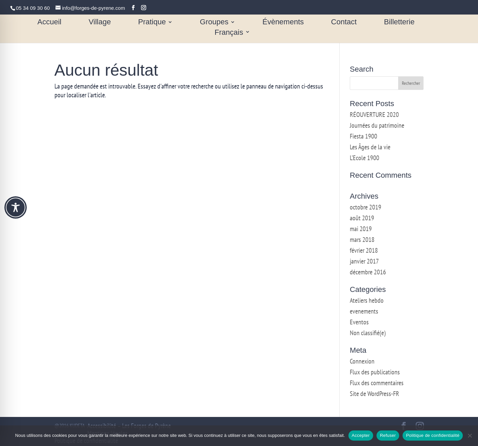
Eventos (359, 322)
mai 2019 (361, 228)
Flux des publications (375, 372)
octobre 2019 (365, 207)
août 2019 (362, 218)
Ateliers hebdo (367, 300)
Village (100, 23)
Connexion (362, 361)
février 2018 (364, 250)
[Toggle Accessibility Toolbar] (15, 207)
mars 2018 (362, 239)
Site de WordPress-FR (374, 393)
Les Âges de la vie (370, 147)
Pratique (152, 23)
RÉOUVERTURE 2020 (374, 114)
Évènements (283, 23)
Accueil (50, 23)
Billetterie (399, 23)
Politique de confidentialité (432, 435)
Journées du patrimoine (377, 125)
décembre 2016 (368, 272)
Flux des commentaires (377, 382)
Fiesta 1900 (363, 136)
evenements (364, 311)
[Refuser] (469, 435)
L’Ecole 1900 (364, 157)
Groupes (214, 23)
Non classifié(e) (368, 332)
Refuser (388, 435)
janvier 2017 (364, 261)
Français (228, 32)
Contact (344, 23)
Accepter (361, 435)
